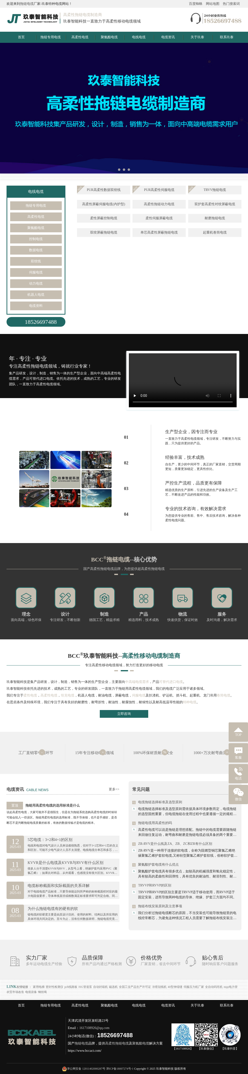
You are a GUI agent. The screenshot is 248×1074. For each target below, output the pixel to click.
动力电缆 (36, 283)
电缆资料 (36, 306)
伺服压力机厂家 (194, 987)
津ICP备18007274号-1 (119, 1068)
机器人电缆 (35, 294)
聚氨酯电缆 (109, 37)
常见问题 (141, 789)
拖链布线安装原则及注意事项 (160, 906)
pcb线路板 (70, 987)
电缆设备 (31, 992)
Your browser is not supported (182, 380)
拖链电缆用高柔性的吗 (155, 823)
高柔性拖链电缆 (117, 1043)
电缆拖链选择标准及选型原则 (160, 802)
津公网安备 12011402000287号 (86, 1068)
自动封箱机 (100, 987)
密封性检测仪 (54, 987)
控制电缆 (36, 239)
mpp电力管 (231, 987)
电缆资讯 (168, 37)
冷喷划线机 (159, 987)
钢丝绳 (42, 992)
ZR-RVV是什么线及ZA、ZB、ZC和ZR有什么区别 (175, 844)
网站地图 (212, 4)
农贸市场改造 (15, 992)
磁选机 (113, 987)
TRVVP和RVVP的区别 (154, 885)
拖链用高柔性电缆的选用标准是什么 (52, 805)
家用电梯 (39, 987)
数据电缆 (36, 250)
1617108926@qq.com (94, 1028)
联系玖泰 (226, 37)
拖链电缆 (27, 4)
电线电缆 (139, 37)
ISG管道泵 (85, 987)
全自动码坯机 (214, 987)
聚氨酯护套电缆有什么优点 (158, 864)
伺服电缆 (36, 272)
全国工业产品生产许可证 (135, 987)
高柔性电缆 (79, 37)
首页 (21, 37)
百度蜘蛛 (195, 4)
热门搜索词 (231, 4)
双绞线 (36, 261)
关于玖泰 (197, 37)
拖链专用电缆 (50, 37)
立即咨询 (124, 714)
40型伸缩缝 (175, 987)
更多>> (114, 789)
